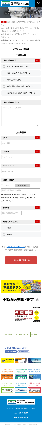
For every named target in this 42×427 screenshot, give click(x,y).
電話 (9, 228)
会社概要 (34, 334)
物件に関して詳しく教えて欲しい (19, 86)
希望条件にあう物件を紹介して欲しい (21, 93)
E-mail (9, 234)
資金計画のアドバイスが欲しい (19, 73)
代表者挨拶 (8, 334)
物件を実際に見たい (14, 80)
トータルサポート (21, 334)
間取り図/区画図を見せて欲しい (19, 66)
